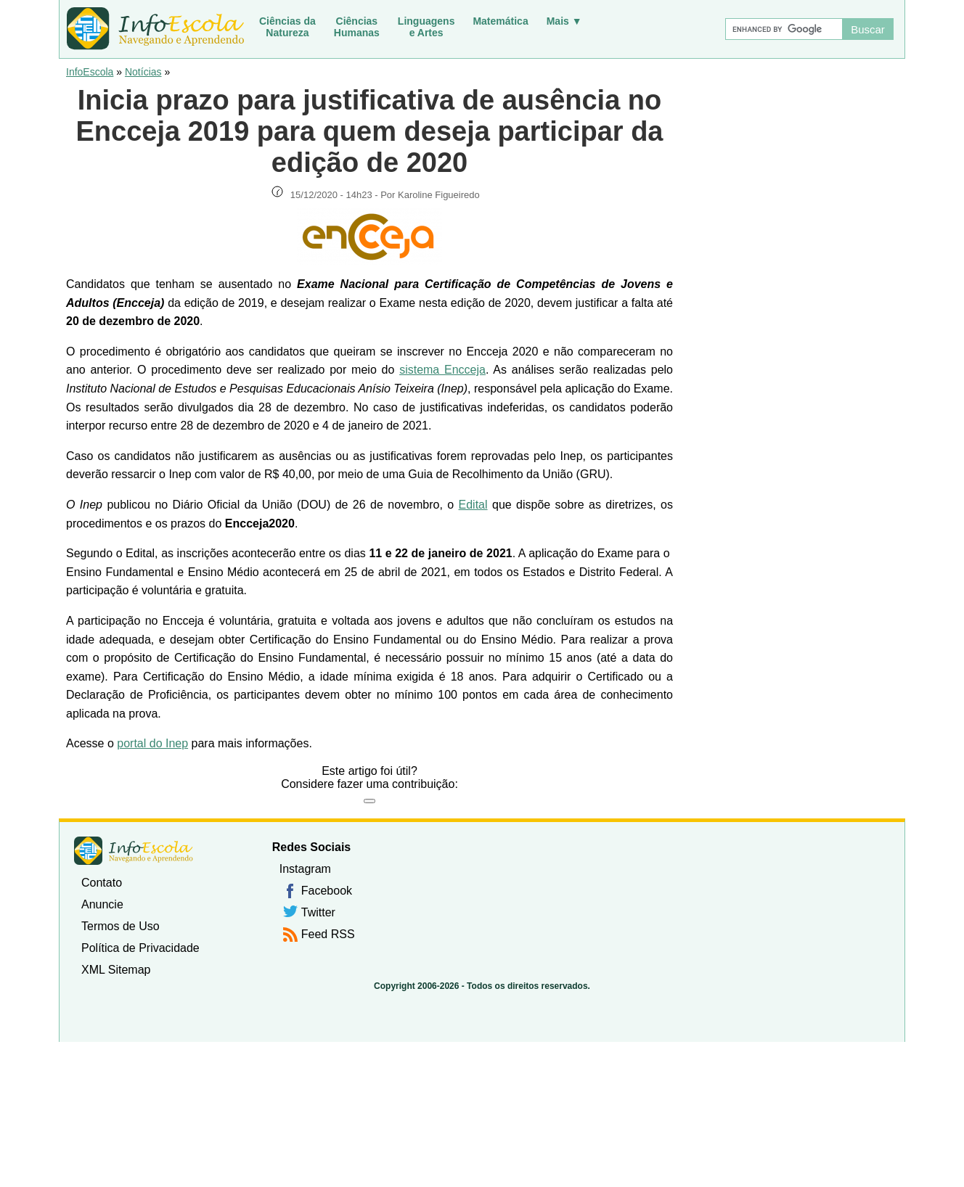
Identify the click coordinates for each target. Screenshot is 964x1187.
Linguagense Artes (426, 26)
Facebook (326, 890)
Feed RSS (328, 934)
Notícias (143, 72)
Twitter (318, 912)
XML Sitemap (115, 970)
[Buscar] (783, 29)
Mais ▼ (564, 21)
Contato (101, 882)
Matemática (500, 21)
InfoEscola (89, 72)
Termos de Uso (120, 926)
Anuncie (102, 904)
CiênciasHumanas (357, 26)
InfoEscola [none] (133, 851)
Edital (473, 504)
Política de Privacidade (140, 948)
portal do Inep (152, 743)
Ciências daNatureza (287, 26)
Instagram (305, 869)
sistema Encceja (442, 370)
